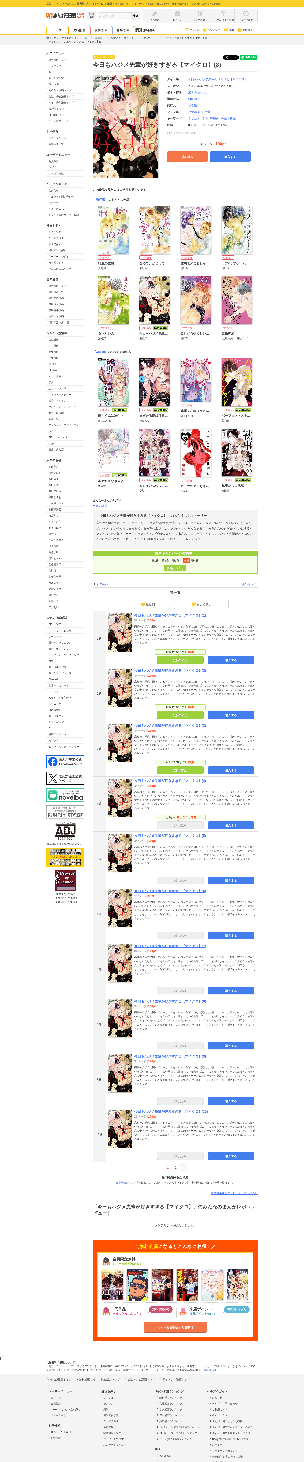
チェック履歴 (56, 173)
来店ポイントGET (59, 138)
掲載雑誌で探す (57, 250)
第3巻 (176, 560)
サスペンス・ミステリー (62, 406)
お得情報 (56, 1437)
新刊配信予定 (56, 78)
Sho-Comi (54, 709)
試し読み (187, 157)
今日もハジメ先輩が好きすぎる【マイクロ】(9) (170, 1056)
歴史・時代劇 (56, 412)
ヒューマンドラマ (59, 388)
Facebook (163, 1455)
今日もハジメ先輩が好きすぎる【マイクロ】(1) (170, 615)
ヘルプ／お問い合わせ (61, 196)
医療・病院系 (56, 449)
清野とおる (55, 558)
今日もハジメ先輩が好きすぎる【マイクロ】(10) (171, 1111)
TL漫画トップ (56, 108)
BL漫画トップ (56, 114)
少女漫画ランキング (169, 1409)
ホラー (52, 431)
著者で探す (55, 244)
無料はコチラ (175, 568)
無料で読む (180, 660)
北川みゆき (55, 527)
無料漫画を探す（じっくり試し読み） (234, 1193)
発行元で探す (56, 262)
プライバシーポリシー (223, 1450)
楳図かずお (55, 497)
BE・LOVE (55, 624)
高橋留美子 (55, 576)
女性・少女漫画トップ (61, 96)
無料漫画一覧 (56, 291)
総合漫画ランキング (169, 1397)
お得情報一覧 (56, 144)
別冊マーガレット (59, 685)
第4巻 (195, 560)
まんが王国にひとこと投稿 (64, 215)
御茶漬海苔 (55, 509)
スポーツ (54, 419)
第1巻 (155, 560)
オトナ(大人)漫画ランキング (173, 1438)
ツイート (233, 57)
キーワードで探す (59, 256)
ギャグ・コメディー (60, 394)
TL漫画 (53, 364)
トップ (57, 30)
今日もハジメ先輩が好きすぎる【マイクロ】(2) (170, 670)
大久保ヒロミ (56, 503)
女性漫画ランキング (169, 1403)
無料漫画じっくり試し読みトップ (98, 1379)
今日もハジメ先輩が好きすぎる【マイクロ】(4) (170, 781)
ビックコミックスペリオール (65, 746)
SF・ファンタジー (59, 437)
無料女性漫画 (56, 298)
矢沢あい (54, 607)
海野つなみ (55, 491)
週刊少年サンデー (59, 716)
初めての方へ (56, 208)
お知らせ (54, 190)
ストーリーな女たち (60, 630)
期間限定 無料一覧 (59, 322)
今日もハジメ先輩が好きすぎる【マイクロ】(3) (170, 725)
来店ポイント (247, 30)
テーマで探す (56, 238)
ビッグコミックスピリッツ (64, 654)
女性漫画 (54, 339)
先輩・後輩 (228, 118)
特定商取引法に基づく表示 (226, 1456)
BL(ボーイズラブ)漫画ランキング (176, 1433)
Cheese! (53, 679)
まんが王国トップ (59, 1379)
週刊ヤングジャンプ (60, 673)
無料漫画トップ (57, 59)
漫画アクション (57, 734)
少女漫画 (54, 345)
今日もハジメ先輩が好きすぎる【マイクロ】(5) (170, 836)
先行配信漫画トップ (60, 90)
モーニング (55, 703)
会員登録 (54, 161)
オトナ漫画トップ (59, 121)
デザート (54, 728)
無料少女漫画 (56, 304)
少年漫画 (54, 357)
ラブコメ (194, 118)
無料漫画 (145, 30)
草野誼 (52, 533)
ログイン (54, 167)
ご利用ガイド (56, 202)
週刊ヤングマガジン (60, 642)
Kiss (51, 661)
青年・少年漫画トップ (61, 102)
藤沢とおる (55, 595)
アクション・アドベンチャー (65, 425)
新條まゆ (54, 552)
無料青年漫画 (56, 310)
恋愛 (51, 382)
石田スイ (54, 478)
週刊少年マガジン (59, 667)
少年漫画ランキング (169, 1421)
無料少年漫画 (56, 316)
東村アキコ (55, 588)
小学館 (192, 105)
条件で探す (55, 232)
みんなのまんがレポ (60, 268)
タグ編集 (101, 505)
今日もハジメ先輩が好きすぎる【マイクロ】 (217, 79)
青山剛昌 (54, 466)
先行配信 (79, 30)
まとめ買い (202, 604)
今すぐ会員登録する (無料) (175, 1327)
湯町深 (200, 92)
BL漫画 (53, 370)
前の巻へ (103, 584)
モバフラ (54, 740)
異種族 (214, 118)
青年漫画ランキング (169, 1415)
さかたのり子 (56, 540)
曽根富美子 (55, 564)
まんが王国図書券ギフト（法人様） (231, 1433)
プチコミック (56, 636)
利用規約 (215, 1444)
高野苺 (52, 570)
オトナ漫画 (55, 376)
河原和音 (54, 515)
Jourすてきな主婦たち (61, 697)
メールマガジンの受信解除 (66, 1409)
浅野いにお (55, 472)
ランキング (211, 30)
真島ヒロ (54, 601)
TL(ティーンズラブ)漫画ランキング (178, 1427)
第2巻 (165, 560)
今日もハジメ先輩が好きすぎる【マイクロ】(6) (170, 891)
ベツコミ (54, 691)
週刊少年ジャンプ (59, 648)
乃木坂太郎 (55, 582)
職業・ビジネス (57, 400)
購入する (230, 157)
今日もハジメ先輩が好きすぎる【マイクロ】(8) (170, 1001)
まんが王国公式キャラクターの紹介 (231, 1427)
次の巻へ (248, 584)
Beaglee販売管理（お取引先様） (229, 1438)
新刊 (229, 30)
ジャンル (192, 30)
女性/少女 (101, 30)
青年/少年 (123, 30)
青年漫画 (54, 351)
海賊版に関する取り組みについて (65, 843)
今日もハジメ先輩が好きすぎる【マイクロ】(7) (170, 946)
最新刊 (148, 604)
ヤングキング (56, 722)
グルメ (52, 443)
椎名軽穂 (54, 546)
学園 (205, 118)
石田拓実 (54, 485)
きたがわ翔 (55, 521)
